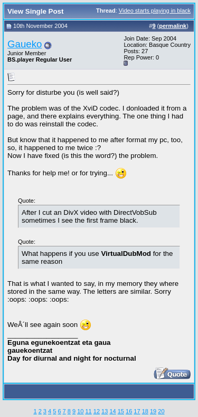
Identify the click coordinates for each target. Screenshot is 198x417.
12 (96, 411)
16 (129, 411)
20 (161, 411)
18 (145, 411)
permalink (172, 26)
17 (137, 411)
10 (80, 411)
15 (121, 411)
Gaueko (24, 43)
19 (153, 411)
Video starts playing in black (155, 10)
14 (112, 411)
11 (88, 411)
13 (104, 411)
